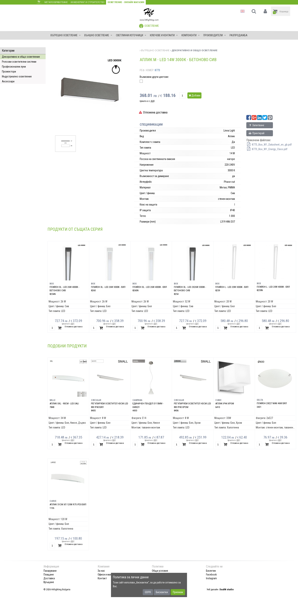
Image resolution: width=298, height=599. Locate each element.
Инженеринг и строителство (88, 2)
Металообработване (56, 2)
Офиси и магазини (108, 574)
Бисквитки (162, 592)
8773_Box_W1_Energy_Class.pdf (266, 149)
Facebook (211, 574)
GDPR (148, 592)
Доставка (49, 578)
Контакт (102, 578)
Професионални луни (14, 66)
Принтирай (256, 133)
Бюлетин (211, 570)
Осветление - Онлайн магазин (126, 2)
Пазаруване (50, 570)
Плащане (49, 574)
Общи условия (160, 570)
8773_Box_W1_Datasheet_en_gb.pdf (269, 144)
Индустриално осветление (17, 76)
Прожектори (9, 71)
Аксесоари (8, 81)
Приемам (178, 592)
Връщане (49, 582)
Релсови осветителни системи (19, 61)
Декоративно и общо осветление (21, 56)
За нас (101, 570)
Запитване (256, 125)
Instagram (211, 578)
